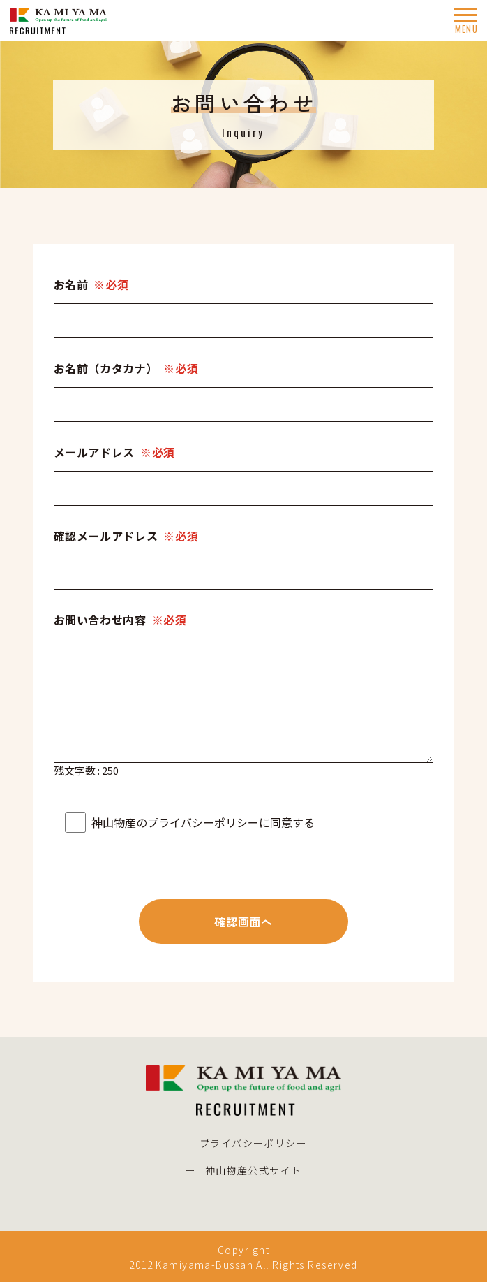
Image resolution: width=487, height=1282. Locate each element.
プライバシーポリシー (203, 822)
